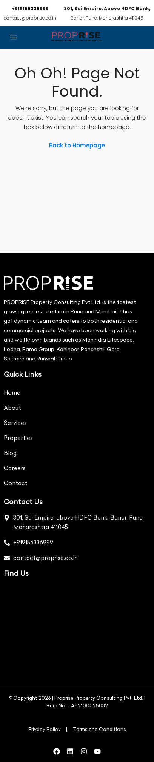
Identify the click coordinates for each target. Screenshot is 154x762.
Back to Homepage (77, 145)
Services (15, 422)
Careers (15, 468)
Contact (16, 483)
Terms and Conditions (99, 729)
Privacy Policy (44, 729)
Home (12, 392)
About (12, 407)
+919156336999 (30, 8)
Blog (10, 453)
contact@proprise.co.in (30, 18)
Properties (18, 438)
